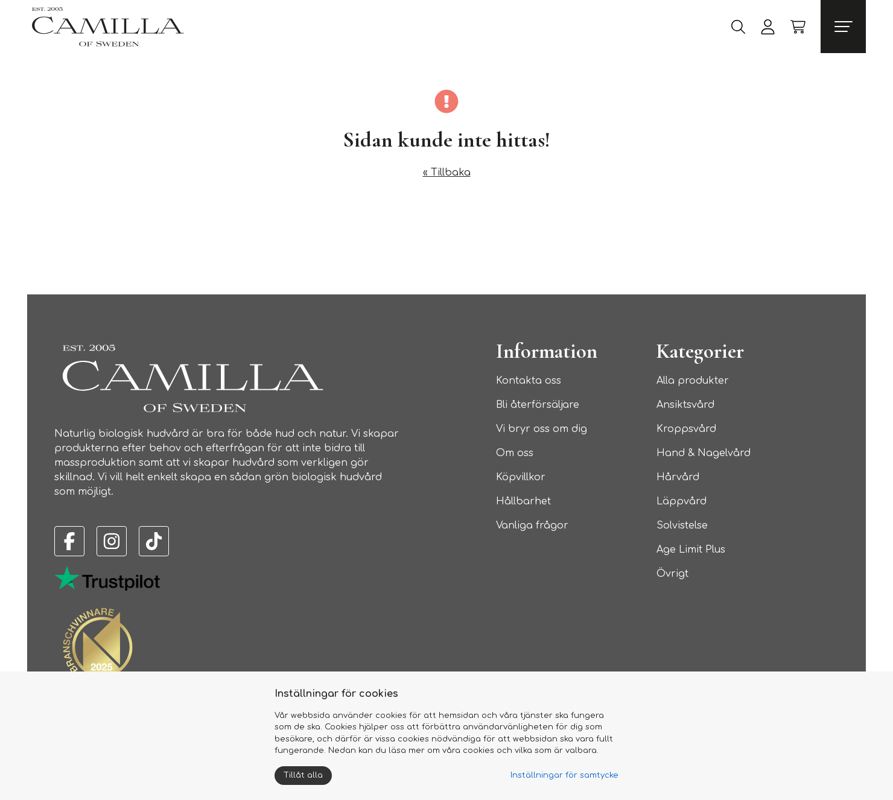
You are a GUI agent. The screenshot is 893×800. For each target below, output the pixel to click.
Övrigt (672, 573)
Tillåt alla (303, 775)
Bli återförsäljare (537, 404)
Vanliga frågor (532, 525)
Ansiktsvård (685, 404)
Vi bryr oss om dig (541, 429)
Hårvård (677, 477)
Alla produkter (692, 380)
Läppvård (681, 501)
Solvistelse (682, 525)
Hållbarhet (523, 501)
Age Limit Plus (690, 549)
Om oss (514, 453)
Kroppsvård (686, 429)
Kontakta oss (528, 380)
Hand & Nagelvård (703, 453)
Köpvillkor (520, 477)
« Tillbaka (447, 172)
